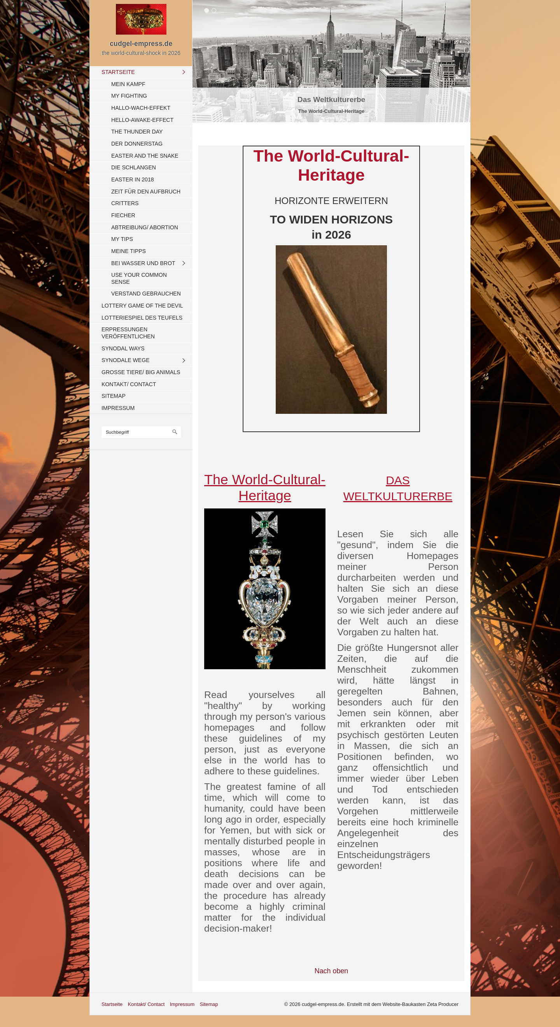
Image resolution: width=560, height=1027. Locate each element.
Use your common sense (139, 278)
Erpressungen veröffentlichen (128, 332)
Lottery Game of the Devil (142, 305)
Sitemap (114, 396)
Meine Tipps (128, 251)
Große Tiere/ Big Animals (141, 372)
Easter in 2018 (132, 179)
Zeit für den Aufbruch (145, 191)
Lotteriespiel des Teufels (142, 318)
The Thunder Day (137, 131)
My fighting (129, 96)
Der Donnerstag (137, 144)
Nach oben (331, 971)
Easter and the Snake (144, 156)
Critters (124, 203)
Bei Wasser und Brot (143, 263)
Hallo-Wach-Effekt (140, 108)
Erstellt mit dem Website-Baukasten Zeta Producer (402, 1004)
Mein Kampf (128, 84)
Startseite (118, 72)
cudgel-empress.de (141, 43)
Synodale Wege (126, 360)
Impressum (118, 408)
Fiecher (123, 215)
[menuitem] (143, 183)
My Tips (122, 239)
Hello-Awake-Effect (142, 120)
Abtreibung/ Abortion (144, 227)
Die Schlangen (133, 167)
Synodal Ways (123, 348)
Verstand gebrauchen (146, 293)
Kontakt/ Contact (129, 384)
